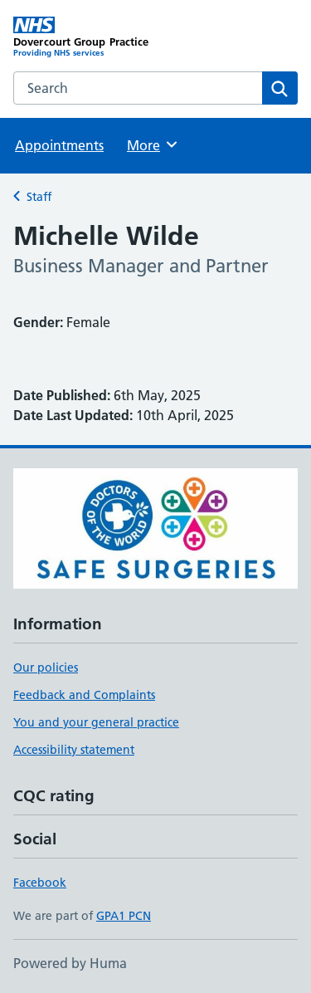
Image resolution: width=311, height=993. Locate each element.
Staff (39, 196)
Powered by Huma (70, 963)
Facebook (39, 882)
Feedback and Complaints (84, 694)
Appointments (59, 145)
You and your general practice (96, 722)
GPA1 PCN (123, 915)
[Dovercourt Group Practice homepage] (84, 37)
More (153, 144)
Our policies (45, 667)
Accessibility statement (73, 749)
